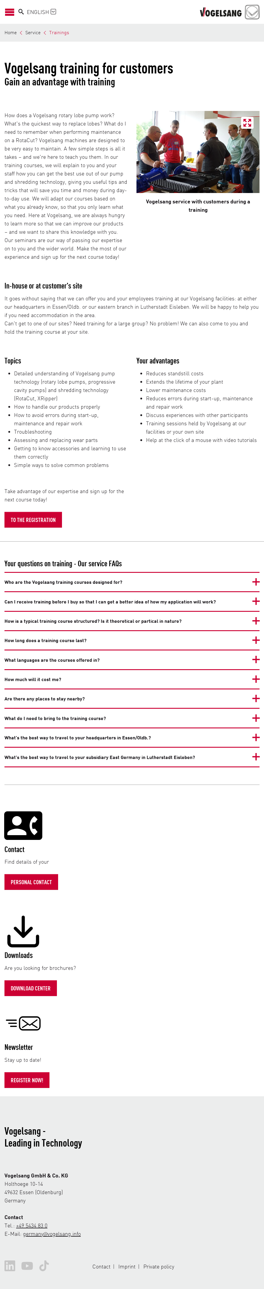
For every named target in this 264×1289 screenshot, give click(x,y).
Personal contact (31, 882)
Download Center (31, 988)
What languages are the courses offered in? (52, 660)
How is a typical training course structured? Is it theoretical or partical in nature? (92, 621)
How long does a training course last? (45, 640)
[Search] (21, 12)
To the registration (33, 519)
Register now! (27, 1080)
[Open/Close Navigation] (11, 11)
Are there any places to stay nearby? (44, 698)
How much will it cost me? (32, 679)
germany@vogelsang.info (52, 1233)
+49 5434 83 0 (31, 1225)
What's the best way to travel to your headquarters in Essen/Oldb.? (77, 737)
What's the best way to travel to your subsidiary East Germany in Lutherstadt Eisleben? (99, 757)
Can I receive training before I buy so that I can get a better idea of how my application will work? (110, 601)
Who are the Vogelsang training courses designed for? (63, 582)
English (41, 11)
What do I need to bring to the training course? (55, 718)
